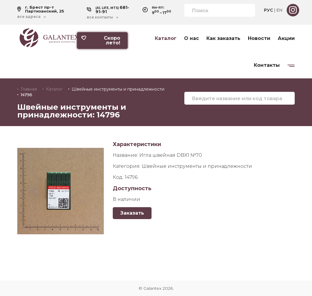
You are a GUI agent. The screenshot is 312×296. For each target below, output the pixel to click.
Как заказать (223, 38)
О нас (191, 38)
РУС (268, 10)
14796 (26, 95)
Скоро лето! (100, 40)
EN (279, 10)
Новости (259, 38)
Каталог (166, 38)
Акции (286, 38)
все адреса (29, 16)
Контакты (267, 65)
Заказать (132, 213)
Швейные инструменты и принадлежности (118, 89)
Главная (29, 89)
